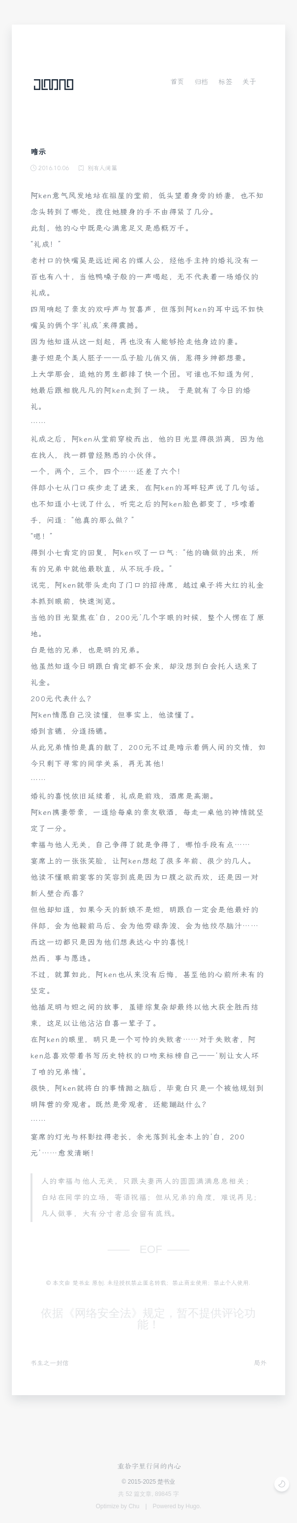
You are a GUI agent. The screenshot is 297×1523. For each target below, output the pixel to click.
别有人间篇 (102, 168)
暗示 (38, 152)
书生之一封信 (49, 1363)
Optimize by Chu (118, 1506)
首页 (177, 82)
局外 (260, 1363)
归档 (201, 82)
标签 (225, 82)
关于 (249, 82)
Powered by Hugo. (177, 1506)
